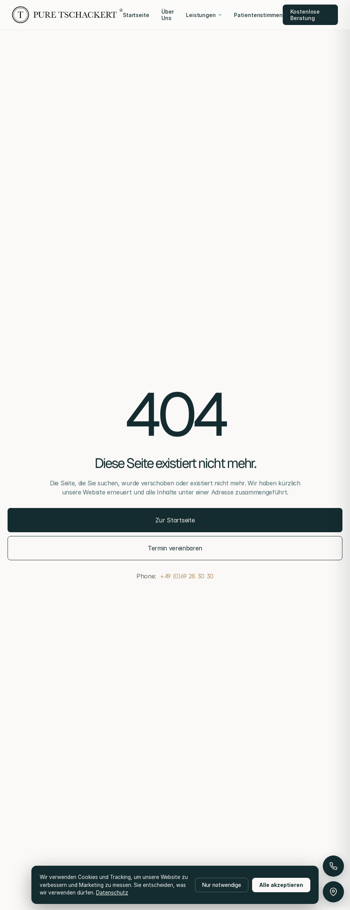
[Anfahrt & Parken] (333, 891)
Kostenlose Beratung (305, 14)
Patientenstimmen (258, 15)
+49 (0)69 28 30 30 (187, 576)
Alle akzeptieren (281, 885)
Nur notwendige (221, 885)
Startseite (136, 15)
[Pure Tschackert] (67, 14)
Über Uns (167, 14)
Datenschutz (112, 893)
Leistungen (204, 15)
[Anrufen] (333, 866)
